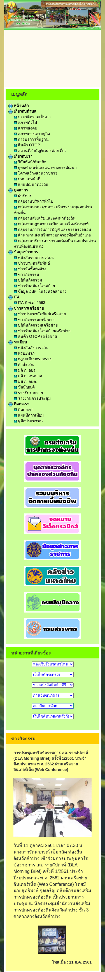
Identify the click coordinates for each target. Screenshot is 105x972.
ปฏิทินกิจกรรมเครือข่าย (36, 325)
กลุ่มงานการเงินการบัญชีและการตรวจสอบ (52, 229)
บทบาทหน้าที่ (27, 178)
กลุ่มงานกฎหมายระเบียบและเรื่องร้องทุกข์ (51, 224)
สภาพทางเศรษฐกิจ (32, 133)
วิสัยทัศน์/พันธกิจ (30, 162)
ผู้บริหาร (23, 195)
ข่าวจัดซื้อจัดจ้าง (30, 269)
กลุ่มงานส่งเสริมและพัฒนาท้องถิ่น (45, 218)
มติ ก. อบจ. (25, 370)
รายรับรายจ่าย (28, 392)
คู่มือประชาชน (28, 421)
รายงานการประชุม (32, 398)
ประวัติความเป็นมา (32, 117)
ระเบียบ (17, 342)
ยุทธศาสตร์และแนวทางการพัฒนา (45, 167)
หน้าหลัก (18, 105)
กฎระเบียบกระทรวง (33, 359)
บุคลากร (18, 190)
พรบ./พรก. (25, 353)
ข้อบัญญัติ (24, 387)
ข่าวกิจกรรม (26, 274)
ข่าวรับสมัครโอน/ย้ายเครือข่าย (42, 331)
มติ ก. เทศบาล (28, 376)
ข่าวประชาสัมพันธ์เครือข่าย (40, 314)
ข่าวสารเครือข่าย (26, 308)
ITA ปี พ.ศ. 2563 (29, 302)
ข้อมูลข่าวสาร (23, 252)
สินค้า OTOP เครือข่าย (35, 336)
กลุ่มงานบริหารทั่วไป (33, 201)
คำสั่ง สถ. (24, 364)
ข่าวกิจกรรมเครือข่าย (34, 319)
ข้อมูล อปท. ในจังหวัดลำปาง (40, 291)
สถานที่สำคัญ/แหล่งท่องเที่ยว (40, 150)
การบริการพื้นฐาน (31, 139)
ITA (14, 297)
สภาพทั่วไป (25, 122)
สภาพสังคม (25, 128)
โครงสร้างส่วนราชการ (35, 173)
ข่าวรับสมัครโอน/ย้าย (34, 285)
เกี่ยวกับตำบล (22, 111)
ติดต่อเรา (18, 404)
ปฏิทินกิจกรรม (28, 280)
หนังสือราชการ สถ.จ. (34, 257)
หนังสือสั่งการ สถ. (31, 347)
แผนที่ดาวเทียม (29, 415)
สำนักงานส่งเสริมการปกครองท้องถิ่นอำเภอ (52, 235)
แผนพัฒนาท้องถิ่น (31, 184)
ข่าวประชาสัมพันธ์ (32, 263)
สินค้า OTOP (27, 145)
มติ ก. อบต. (25, 381)
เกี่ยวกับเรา (20, 156)
